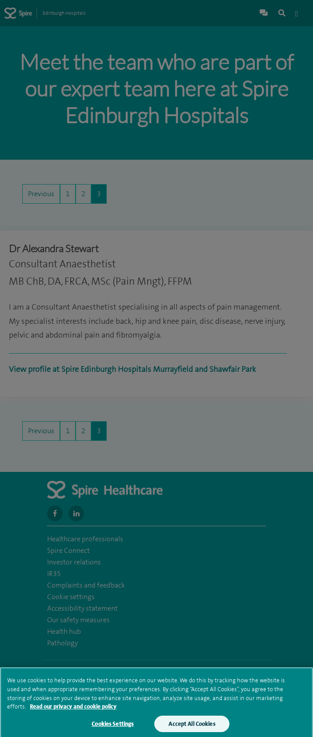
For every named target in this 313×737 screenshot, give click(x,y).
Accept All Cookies (192, 726)
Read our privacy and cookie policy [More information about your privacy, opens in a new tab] (73, 708)
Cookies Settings (112, 726)
